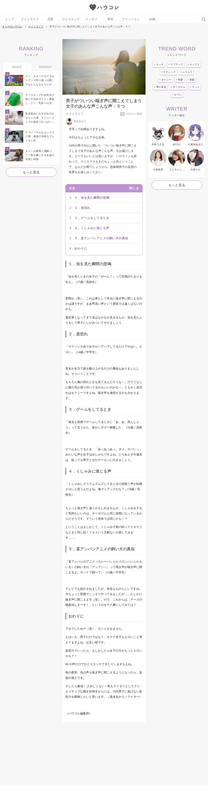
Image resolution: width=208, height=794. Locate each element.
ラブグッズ (175, 64)
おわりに (80, 248)
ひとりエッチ (71, 19)
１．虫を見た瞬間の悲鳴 (91, 197)
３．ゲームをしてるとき (91, 218)
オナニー (165, 79)
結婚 (152, 19)
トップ (9, 19)
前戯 (191, 79)
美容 (110, 19)
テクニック (168, 72)
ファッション (131, 19)
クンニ (195, 87)
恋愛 (50, 19)
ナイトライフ (30, 19)
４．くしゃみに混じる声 (91, 228)
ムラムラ (186, 72)
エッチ (159, 64)
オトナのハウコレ (12, 26)
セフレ (177, 94)
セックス (194, 64)
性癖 (179, 79)
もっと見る (31, 172)
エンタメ (91, 19)
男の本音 (160, 87)
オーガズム (178, 87)
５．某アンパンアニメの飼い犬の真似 (101, 238)
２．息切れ (82, 207)
